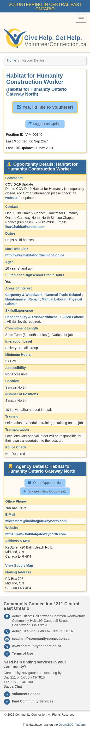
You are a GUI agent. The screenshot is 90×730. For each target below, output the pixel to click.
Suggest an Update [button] (45, 124)
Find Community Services (32, 701)
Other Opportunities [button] (45, 483)
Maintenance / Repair (22, 299)
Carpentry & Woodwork (23, 295)
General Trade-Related (63, 295)
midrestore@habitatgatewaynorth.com (36, 521)
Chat (18, 686)
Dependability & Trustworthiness (31, 317)
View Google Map (19, 565)
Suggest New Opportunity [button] (45, 491)
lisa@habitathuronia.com (25, 227)
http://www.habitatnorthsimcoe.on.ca (34, 255)
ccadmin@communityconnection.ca (40, 638)
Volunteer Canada (26, 694)
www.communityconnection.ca (36, 646)
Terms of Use (22, 653)
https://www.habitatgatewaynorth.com (35, 534)
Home (11, 60)
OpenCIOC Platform (72, 724)
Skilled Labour (72, 317)
